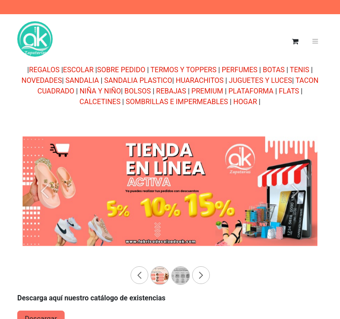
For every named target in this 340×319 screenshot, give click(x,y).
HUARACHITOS (200, 80)
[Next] (295, 205)
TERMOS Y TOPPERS (183, 70)
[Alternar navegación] (315, 41)
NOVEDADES (41, 80)
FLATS (289, 91)
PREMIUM (207, 91)
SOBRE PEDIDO (121, 70)
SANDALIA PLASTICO (138, 80)
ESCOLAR (78, 70)
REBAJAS (171, 91)
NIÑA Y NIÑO (100, 91)
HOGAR (245, 101)
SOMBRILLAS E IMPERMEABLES (177, 101)
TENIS (299, 70)
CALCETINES (100, 101)
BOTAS (274, 70)
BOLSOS (137, 91)
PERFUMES (240, 70)
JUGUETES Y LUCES (260, 80)
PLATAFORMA (251, 91)
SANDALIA (82, 80)
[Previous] (45, 205)
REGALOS (44, 70)
